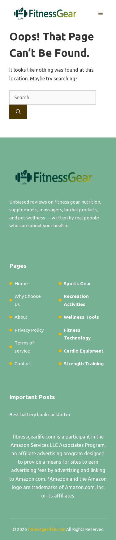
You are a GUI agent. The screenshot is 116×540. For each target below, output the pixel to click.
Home (21, 283)
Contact (23, 363)
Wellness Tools (81, 317)
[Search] (18, 112)
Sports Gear (77, 283)
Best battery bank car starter (40, 414)
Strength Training (84, 363)
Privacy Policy (29, 330)
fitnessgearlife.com (34, 436)
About (21, 317)
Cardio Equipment (84, 350)
